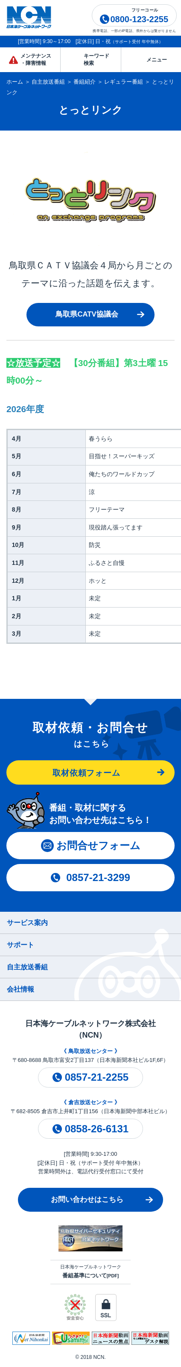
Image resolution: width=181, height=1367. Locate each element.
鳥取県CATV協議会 (86, 314)
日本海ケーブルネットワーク (90, 1271)
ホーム (14, 82)
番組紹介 (84, 82)
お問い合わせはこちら (87, 1199)
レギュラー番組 (123, 82)
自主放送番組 (48, 82)
